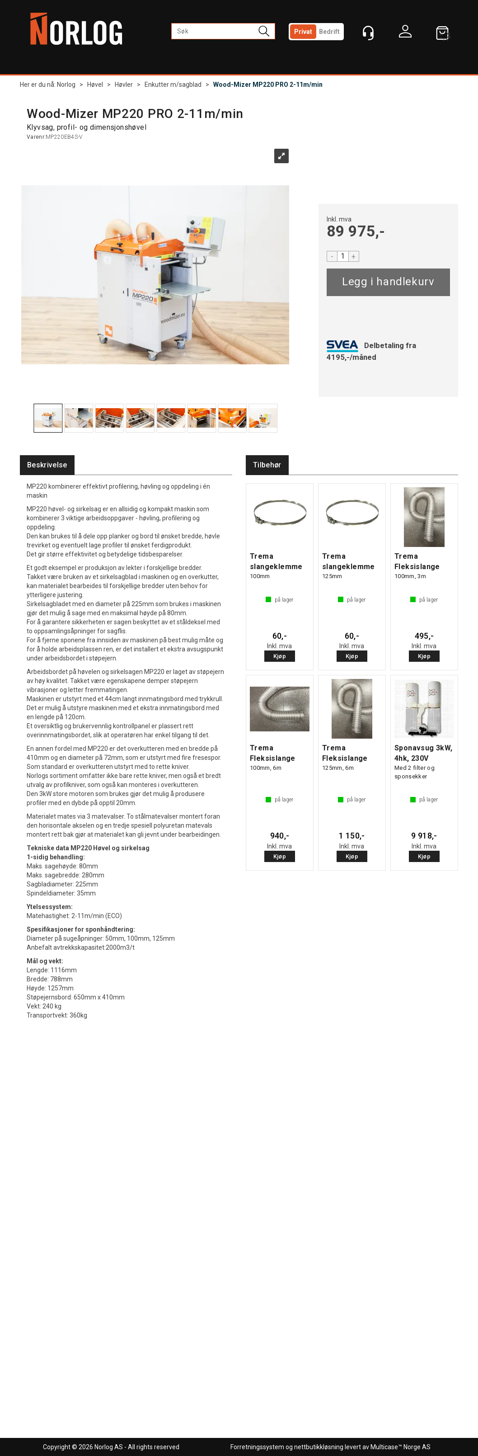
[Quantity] (342, 256)
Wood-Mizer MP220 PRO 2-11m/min (268, 84)
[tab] (47, 465)
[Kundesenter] (368, 33)
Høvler (124, 84)
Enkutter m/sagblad (173, 84)
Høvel (95, 84)
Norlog (66, 84)
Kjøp (388, 282)
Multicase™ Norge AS (400, 1447)
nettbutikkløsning (318, 1447)
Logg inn (405, 33)
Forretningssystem (257, 1447)
